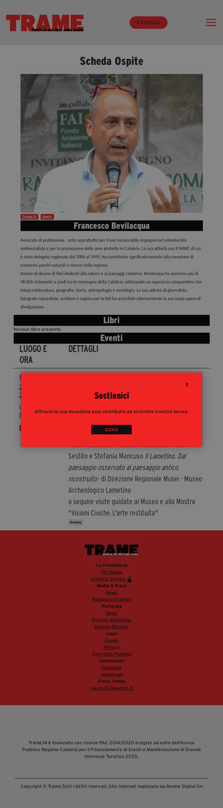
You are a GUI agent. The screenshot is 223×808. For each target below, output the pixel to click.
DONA (111, 429)
